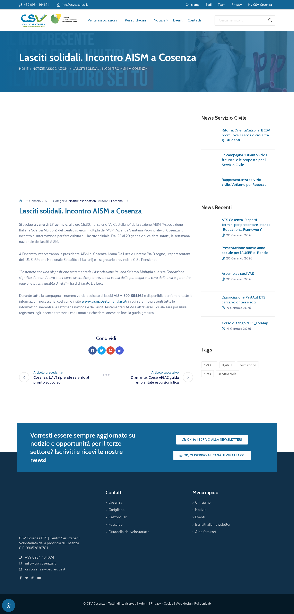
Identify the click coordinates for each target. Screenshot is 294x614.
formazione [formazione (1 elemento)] (248, 365)
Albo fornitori (205, 532)
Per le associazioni (104, 20)
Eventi (178, 20)
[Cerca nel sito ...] (240, 20)
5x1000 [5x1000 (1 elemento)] (209, 365)
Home (23, 68)
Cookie (168, 604)
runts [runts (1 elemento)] (207, 374)
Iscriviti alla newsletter (213, 524)
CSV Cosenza (96, 604)
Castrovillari (118, 517)
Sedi (209, 5)
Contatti (196, 20)
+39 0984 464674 (36, 5)
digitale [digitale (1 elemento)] (227, 365)
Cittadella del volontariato (129, 532)
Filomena (116, 201)
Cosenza (115, 502)
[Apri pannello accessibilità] (8, 605)
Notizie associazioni (50, 68)
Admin (143, 604)
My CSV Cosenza (260, 5)
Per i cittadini (137, 20)
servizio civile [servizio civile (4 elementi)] (227, 374)
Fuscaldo (116, 524)
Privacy (237, 5)
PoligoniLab (202, 604)
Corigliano (117, 509)
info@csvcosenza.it (75, 5)
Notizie (161, 20)
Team (221, 5)
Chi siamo (192, 5)
